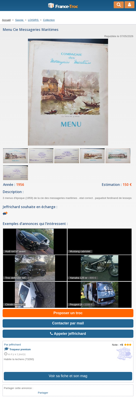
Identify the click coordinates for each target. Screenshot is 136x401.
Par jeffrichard (12, 344)
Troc (63, 6)
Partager (43, 392)
